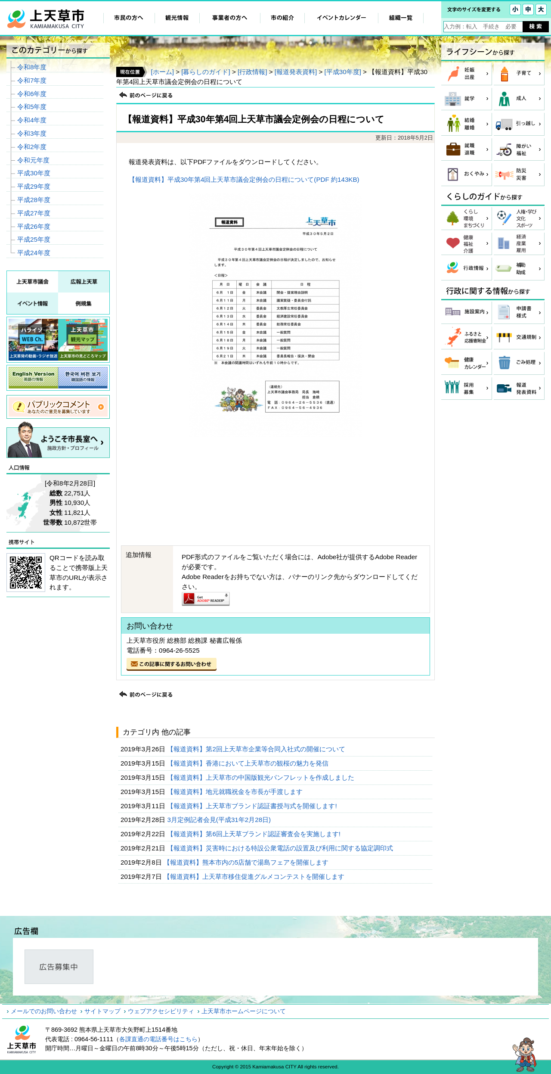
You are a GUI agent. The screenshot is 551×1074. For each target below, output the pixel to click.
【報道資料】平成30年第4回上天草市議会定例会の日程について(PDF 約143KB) (244, 179)
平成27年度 (33, 213)
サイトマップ (102, 1011)
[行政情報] (252, 71)
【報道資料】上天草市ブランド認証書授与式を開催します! (252, 805)
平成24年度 (33, 252)
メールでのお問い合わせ (44, 1011)
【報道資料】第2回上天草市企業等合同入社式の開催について (257, 749)
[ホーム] (162, 71)
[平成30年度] (343, 71)
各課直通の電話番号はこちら (158, 1039)
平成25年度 (33, 239)
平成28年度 (33, 199)
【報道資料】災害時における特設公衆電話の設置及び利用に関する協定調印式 (281, 848)
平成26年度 (33, 226)
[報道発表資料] (296, 71)
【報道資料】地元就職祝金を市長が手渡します (235, 791)
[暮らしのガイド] (205, 71)
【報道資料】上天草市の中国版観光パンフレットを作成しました (261, 777)
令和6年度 (31, 93)
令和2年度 (31, 146)
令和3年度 (31, 133)
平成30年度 (33, 173)
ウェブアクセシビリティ (161, 1011)
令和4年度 (31, 120)
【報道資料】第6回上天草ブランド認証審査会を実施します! (254, 833)
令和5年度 (31, 106)
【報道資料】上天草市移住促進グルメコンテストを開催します (255, 876)
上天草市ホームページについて (243, 1011)
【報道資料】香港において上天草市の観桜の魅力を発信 (248, 763)
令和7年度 (31, 80)
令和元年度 (33, 160)
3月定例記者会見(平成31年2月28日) (219, 819)
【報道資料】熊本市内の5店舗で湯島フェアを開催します (247, 862)
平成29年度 (33, 186)
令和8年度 (31, 67)
